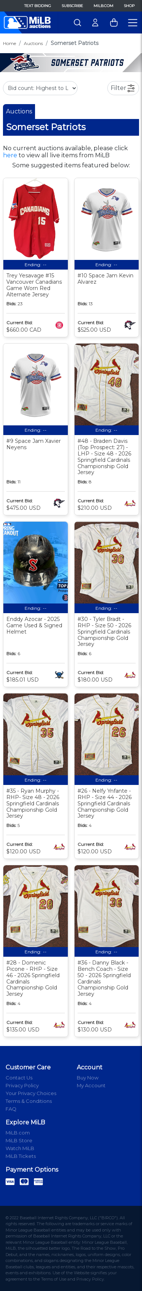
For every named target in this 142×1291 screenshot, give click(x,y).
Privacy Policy (22, 1085)
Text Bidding (37, 5)
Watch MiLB (20, 1148)
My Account (91, 1085)
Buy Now (87, 1078)
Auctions (33, 43)
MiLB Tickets (21, 1156)
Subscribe (72, 5)
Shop (129, 5)
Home (9, 43)
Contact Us (19, 1078)
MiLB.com (103, 5)
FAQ (11, 1109)
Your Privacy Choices (31, 1093)
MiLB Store (19, 1140)
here (10, 155)
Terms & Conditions (29, 1101)
